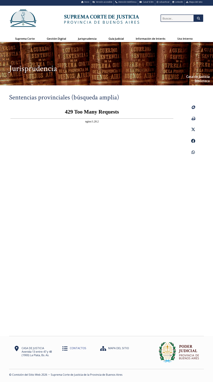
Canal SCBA (146, 2)
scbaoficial (163, 2)
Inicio (85, 2)
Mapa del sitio (194, 2)
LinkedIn (177, 2)
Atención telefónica (125, 2)
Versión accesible (102, 2)
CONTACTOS (78, 348)
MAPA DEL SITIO (118, 348)
